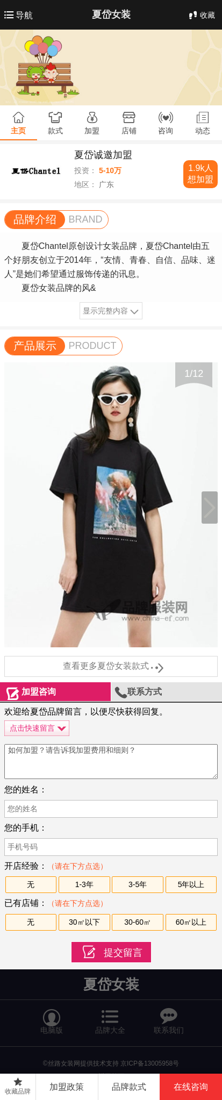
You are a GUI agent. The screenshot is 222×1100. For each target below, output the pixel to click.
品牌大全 (110, 1017)
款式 (55, 130)
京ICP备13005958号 (149, 1063)
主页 (18, 130)
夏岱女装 (111, 14)
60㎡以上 (191, 922)
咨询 (165, 130)
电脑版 (51, 1017)
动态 (202, 130)
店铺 (129, 130)
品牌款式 (129, 1086)
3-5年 (137, 884)
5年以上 (191, 884)
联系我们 (169, 1017)
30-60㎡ (137, 922)
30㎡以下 (84, 922)
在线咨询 (191, 1086)
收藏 (201, 15)
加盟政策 (66, 1086)
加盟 (91, 130)
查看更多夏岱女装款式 (111, 666)
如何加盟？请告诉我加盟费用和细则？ (111, 761)
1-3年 (84, 884)
